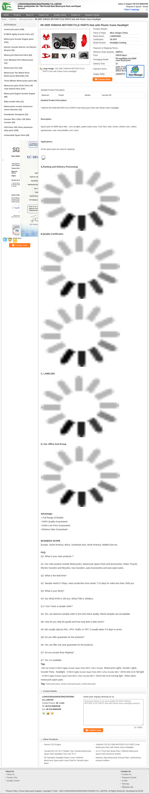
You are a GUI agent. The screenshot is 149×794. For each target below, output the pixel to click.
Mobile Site (127, 787)
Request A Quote (133, 6)
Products (17, 15)
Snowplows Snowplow (14, 114)
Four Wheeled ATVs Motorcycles (18, 60)
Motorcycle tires (11, 68)
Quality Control (60, 15)
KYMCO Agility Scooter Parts (17, 34)
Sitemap (125, 784)
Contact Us (75, 15)
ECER (140, 791)
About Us (29, 15)
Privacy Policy (12, 791)
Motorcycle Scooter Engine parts (18, 39)
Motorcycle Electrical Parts (16, 55)
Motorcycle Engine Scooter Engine (19, 94)
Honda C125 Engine (52, 744)
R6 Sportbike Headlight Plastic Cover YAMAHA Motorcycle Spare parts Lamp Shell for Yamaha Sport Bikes (66, 760)
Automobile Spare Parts (14, 135)
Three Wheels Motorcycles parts (18, 81)
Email (145, 6)
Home (6, 15)
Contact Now (104, 79)
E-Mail (124, 781)
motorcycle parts (25, 19)
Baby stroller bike (12, 102)
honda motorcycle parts (70, 684)
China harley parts (26, 791)
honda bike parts (89, 684)
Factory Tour (43, 15)
